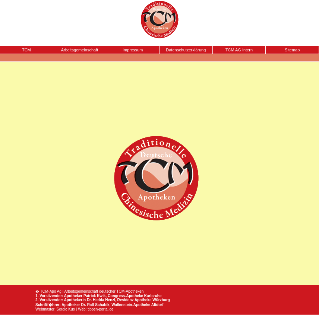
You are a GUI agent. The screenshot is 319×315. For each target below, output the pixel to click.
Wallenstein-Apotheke (130, 305)
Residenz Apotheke (134, 300)
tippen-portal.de (101, 309)
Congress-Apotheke (125, 296)
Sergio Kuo (66, 309)
